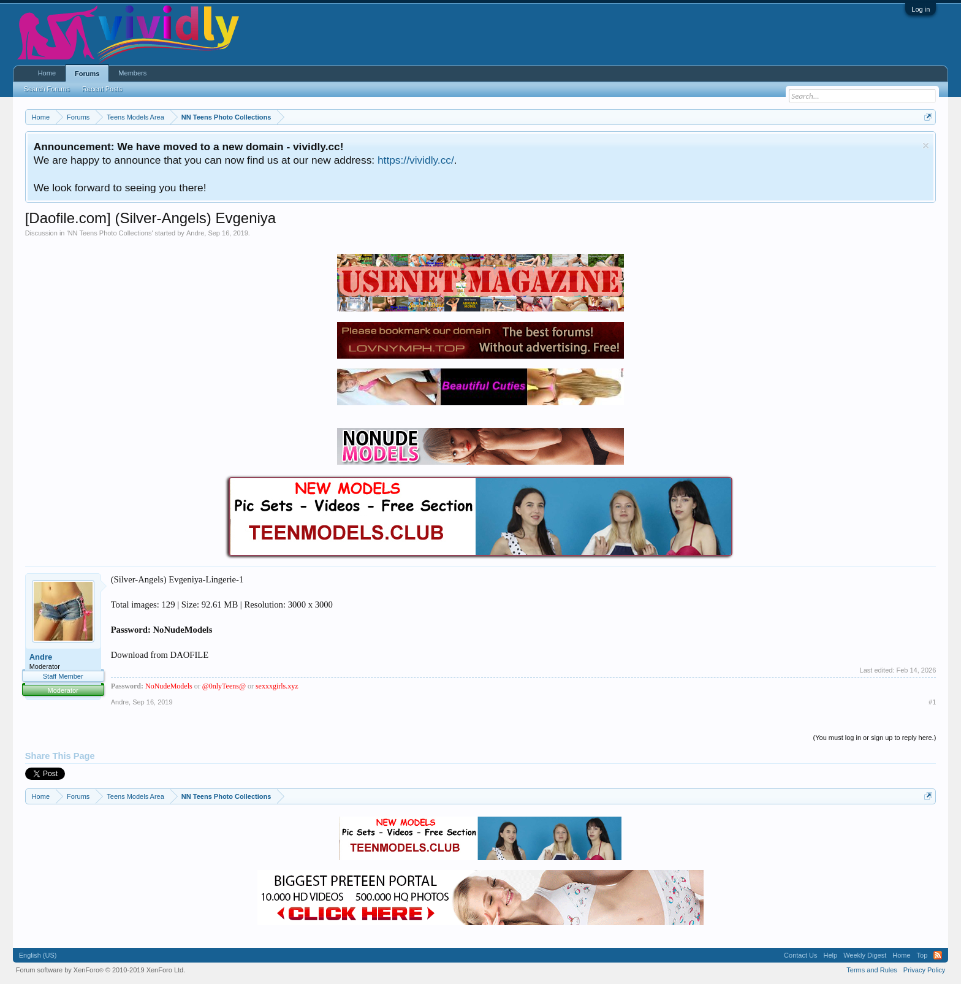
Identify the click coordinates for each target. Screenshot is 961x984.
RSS (937, 955)
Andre (195, 233)
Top (922, 955)
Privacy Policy (924, 970)
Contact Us (800, 955)
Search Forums (47, 89)
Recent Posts (102, 89)
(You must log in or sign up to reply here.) (874, 737)
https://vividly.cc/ (416, 160)
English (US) (38, 955)
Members (132, 73)
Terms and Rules (871, 970)
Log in (920, 9)
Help (831, 955)
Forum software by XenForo (101, 970)
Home (47, 73)
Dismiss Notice (925, 145)
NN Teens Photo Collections (110, 233)
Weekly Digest (864, 955)
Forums (87, 73)
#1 (932, 702)
